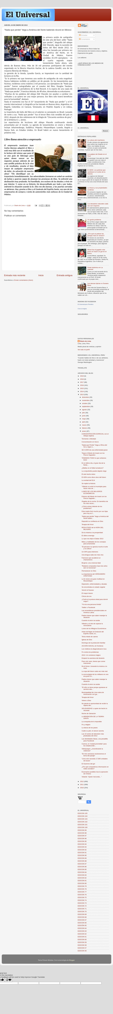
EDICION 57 (82, 948)
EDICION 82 (82, 878)
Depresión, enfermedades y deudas (94, 584)
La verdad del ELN (88, 480)
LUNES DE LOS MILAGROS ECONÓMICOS (92, 492)
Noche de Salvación (89, 713)
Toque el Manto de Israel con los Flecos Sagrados (93, 454)
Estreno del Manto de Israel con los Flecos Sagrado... (94, 497)
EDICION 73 (82, 903)
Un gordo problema (94, 220)
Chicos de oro (86, 596)
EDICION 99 (82, 830)
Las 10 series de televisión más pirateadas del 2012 (93, 735)
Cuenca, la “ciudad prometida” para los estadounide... (94, 745)
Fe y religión (86, 724)
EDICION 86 (82, 867)
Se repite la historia (88, 483)
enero (84, 431)
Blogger (72, 960)
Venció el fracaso (88, 590)
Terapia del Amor (88, 524)
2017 (82, 382)
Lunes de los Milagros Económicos (94, 628)
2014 (82, 391)
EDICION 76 (82, 895)
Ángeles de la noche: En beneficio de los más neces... (95, 502)
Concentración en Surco (90, 442)
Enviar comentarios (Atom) (23, 280)
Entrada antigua (64, 275)
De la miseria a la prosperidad (92, 532)
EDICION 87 (82, 864)
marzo (84, 425)
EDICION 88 (82, 861)
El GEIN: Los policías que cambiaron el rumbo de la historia (96, 172)
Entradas (83, 35)
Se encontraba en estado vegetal (93, 587)
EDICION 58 (82, 945)
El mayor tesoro (87, 593)
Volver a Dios (86, 700)
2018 (82, 379)
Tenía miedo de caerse (90, 636)
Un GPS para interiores (90, 552)
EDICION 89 (82, 858)
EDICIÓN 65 (82, 925)
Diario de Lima (85, 341)
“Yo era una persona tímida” (91, 604)
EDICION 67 (82, 920)
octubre (85, 403)
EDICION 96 (82, 838)
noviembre (86, 400)
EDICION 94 (82, 844)
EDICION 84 (82, 872)
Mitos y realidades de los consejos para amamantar (94, 543)
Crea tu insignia (82, 308)
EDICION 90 (82, 855)
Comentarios (84, 39)
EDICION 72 (82, 906)
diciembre (85, 397)
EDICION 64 (82, 928)
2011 (82, 784)
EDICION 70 (82, 911)
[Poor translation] (8, 980)
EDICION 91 (82, 852)
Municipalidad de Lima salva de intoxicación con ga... (93, 693)
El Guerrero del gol (88, 764)
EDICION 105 (82, 813)
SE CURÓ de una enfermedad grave (95, 450)
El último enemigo (88, 535)
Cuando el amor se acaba (91, 620)
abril (83, 422)
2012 (82, 781)
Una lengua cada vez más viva (92, 555)
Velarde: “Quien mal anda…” (92, 777)
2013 (82, 394)
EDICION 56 (82, 951)
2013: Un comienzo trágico (91, 655)
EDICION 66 (82, 923)
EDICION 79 (82, 886)
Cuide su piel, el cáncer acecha (93, 731)
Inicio (41, 275)
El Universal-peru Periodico (85, 304)
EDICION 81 (82, 880)
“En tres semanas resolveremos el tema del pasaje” (94, 755)
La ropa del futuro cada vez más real (94, 671)
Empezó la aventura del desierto (93, 658)
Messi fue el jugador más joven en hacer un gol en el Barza (96, 251)
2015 (82, 388)
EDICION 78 (82, 889)
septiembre (86, 406)
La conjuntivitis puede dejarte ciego (94, 471)
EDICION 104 (82, 816)
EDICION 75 (82, 897)
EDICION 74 (82, 900)
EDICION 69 (82, 914)
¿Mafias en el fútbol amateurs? (92, 468)
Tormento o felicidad (89, 439)
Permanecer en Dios (89, 571)
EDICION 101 (82, 824)
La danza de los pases (90, 728)
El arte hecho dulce (88, 474)
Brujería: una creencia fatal (91, 563)
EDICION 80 (82, 883)
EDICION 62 (82, 934)
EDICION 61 (82, 937)
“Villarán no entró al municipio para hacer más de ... (94, 487)
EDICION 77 (82, 892)
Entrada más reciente (14, 275)
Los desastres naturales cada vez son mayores (97, 204)
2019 (82, 376)
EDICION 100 (82, 827)
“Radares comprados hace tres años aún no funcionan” (94, 567)
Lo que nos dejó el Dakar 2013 (92, 539)
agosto (84, 409)
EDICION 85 (82, 869)
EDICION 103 (82, 819)
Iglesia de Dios (87, 640)
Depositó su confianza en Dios (92, 521)
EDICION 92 (82, 850)
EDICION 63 (82, 931)
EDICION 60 (82, 939)
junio (84, 416)
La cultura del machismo (96, 140)
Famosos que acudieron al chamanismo (91, 559)
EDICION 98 (82, 833)
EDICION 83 (82, 875)
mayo (84, 419)
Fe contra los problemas (90, 652)
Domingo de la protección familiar (93, 643)
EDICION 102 (82, 822)
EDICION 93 (82, 847)
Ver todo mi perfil (84, 349)
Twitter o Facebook (88, 607)
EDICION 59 (82, 942)
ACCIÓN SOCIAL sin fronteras (92, 646)
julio (83, 413)
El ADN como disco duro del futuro (94, 477)
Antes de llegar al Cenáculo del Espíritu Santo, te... (93, 632)
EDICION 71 (82, 909)
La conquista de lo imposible (92, 721)
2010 (82, 788)
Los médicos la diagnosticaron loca (94, 649)
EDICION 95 (82, 841)
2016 (82, 385)
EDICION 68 (82, 917)
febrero (85, 428)
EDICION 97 (82, 836)
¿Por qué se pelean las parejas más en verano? (95, 234)
